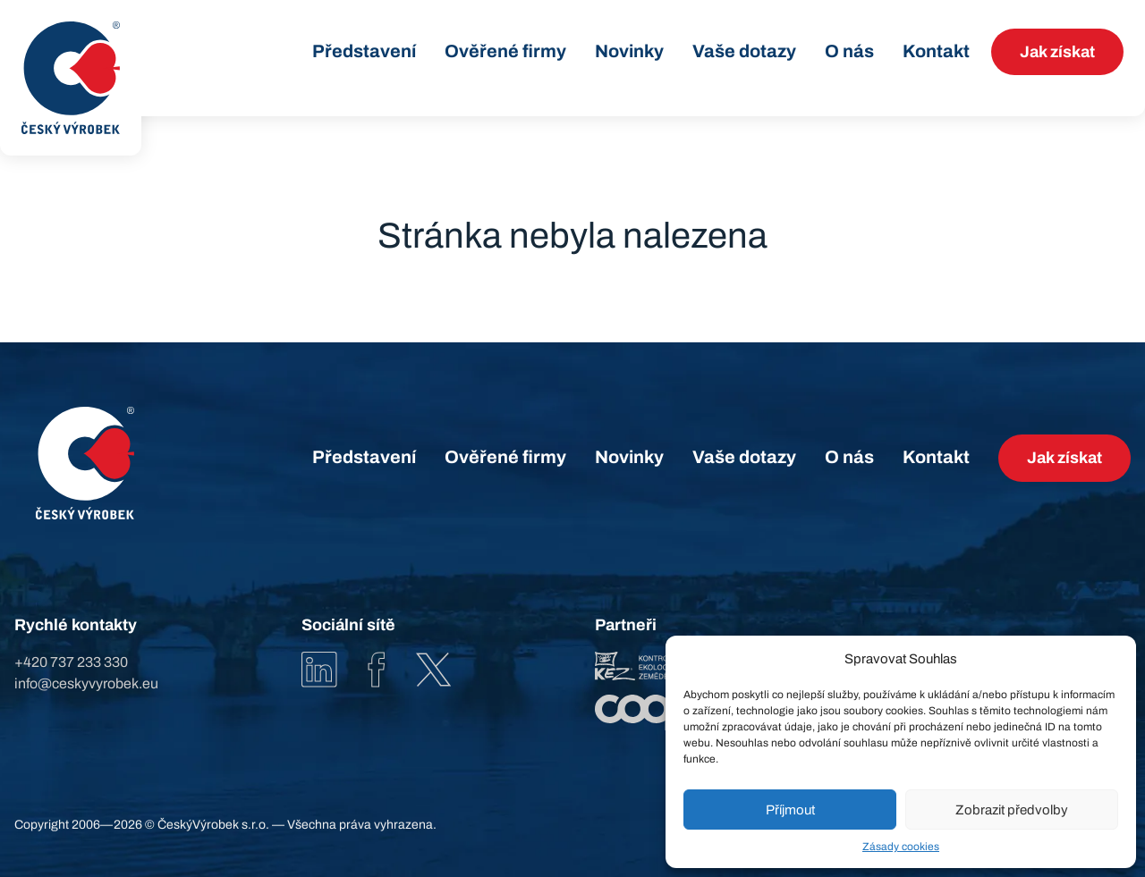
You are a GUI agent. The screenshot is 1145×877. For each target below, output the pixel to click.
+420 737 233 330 (71, 662)
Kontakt (936, 51)
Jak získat (1057, 52)
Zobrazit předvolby (1011, 810)
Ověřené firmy (505, 51)
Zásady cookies (900, 846)
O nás (849, 51)
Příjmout (790, 810)
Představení (364, 51)
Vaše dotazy (744, 51)
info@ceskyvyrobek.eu (86, 683)
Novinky (629, 51)
